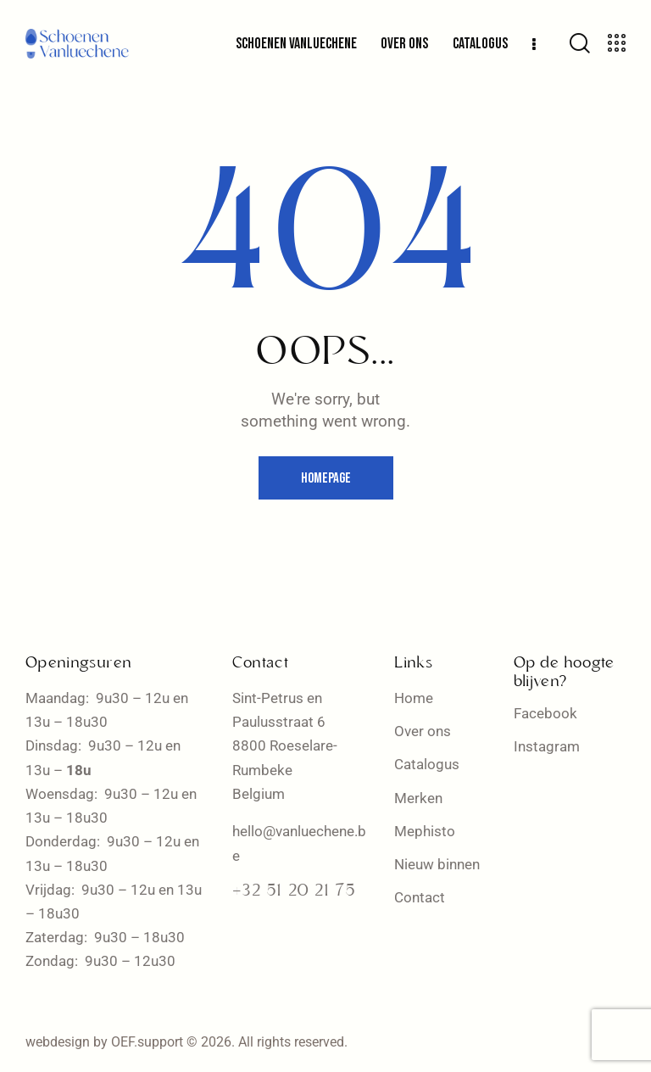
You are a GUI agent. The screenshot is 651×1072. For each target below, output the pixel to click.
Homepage (326, 478)
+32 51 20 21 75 (294, 891)
